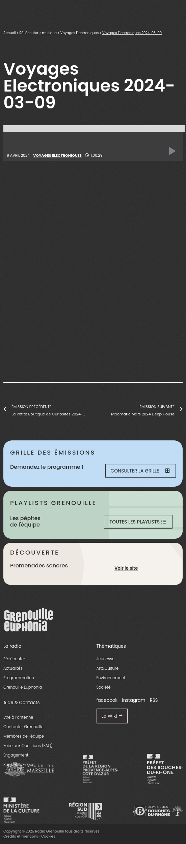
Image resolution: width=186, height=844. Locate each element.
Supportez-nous (18, 764)
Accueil (9, 32)
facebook (107, 700)
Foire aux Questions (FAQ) (28, 745)
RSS (154, 700)
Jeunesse (106, 659)
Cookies (48, 836)
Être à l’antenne (18, 717)
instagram (133, 700)
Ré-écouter (28, 32)
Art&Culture (108, 668)
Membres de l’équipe (23, 736)
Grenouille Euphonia (22, 687)
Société (104, 687)
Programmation (18, 678)
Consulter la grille (140, 470)
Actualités (12, 668)
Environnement (111, 678)
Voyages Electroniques (79, 32)
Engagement (15, 755)
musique (49, 32)
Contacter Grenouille (23, 727)
